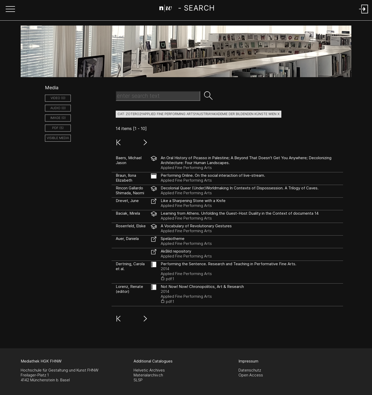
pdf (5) (58, 128)
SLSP (138, 379)
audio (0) (58, 108)
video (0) (58, 98)
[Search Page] (186, 9)
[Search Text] (158, 96)
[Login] (364, 13)
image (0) (58, 118)
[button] (10, 9)
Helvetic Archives (149, 370)
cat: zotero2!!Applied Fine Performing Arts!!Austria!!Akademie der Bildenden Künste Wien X (199, 114)
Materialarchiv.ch (148, 375)
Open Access (250, 375)
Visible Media (58, 138)
